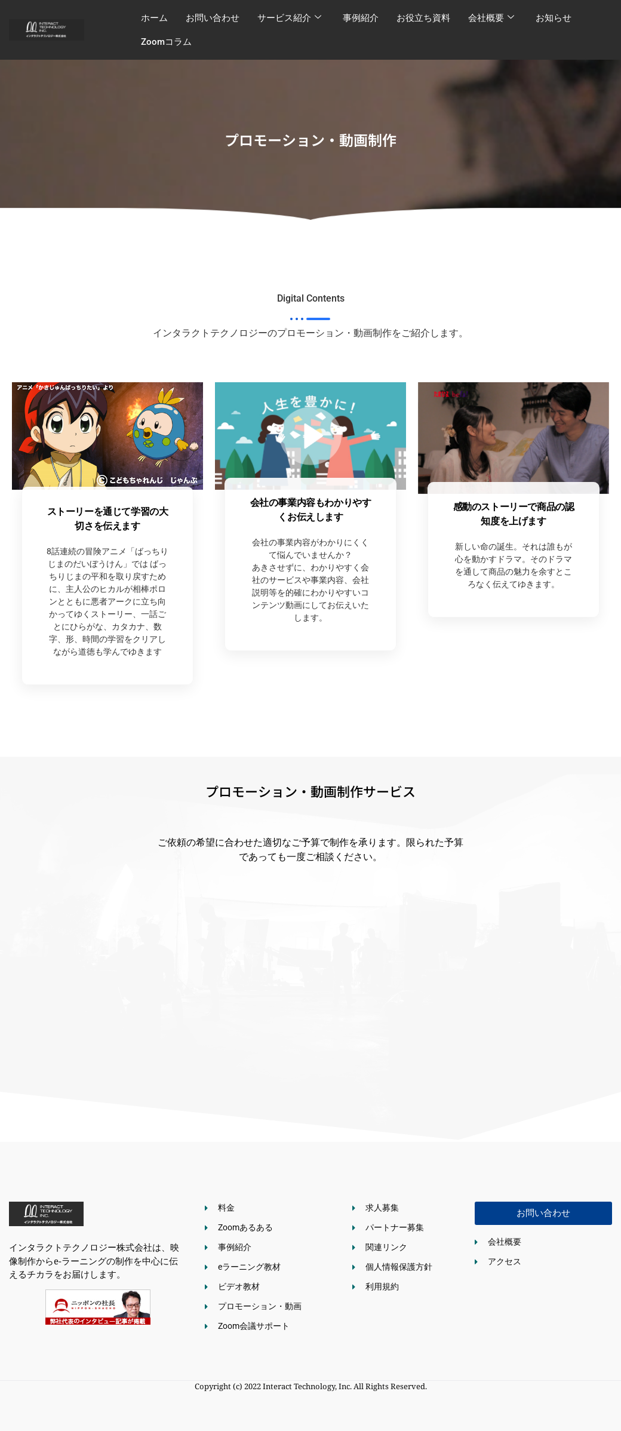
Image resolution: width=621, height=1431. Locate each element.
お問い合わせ (212, 18)
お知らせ (553, 18)
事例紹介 (361, 18)
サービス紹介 (289, 18)
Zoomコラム (166, 41)
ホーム (154, 18)
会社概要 (491, 18)
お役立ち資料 (423, 18)
